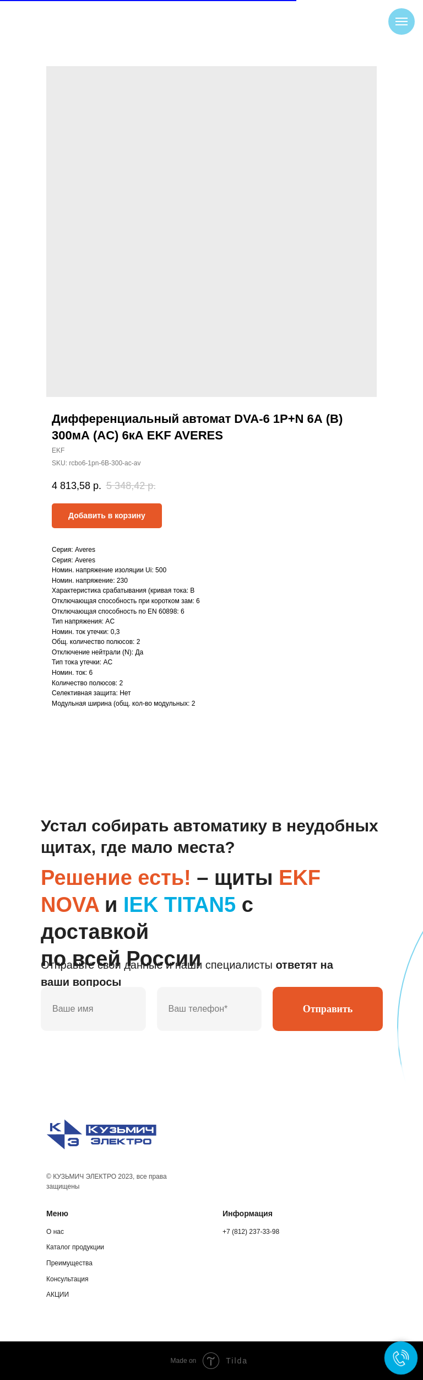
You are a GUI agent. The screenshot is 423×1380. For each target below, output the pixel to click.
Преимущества (69, 1263)
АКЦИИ (57, 1294)
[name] (93, 1009)
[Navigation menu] (401, 21)
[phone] (209, 1009)
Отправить (328, 1008)
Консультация (67, 1279)
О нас (55, 1232)
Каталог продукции (75, 1247)
